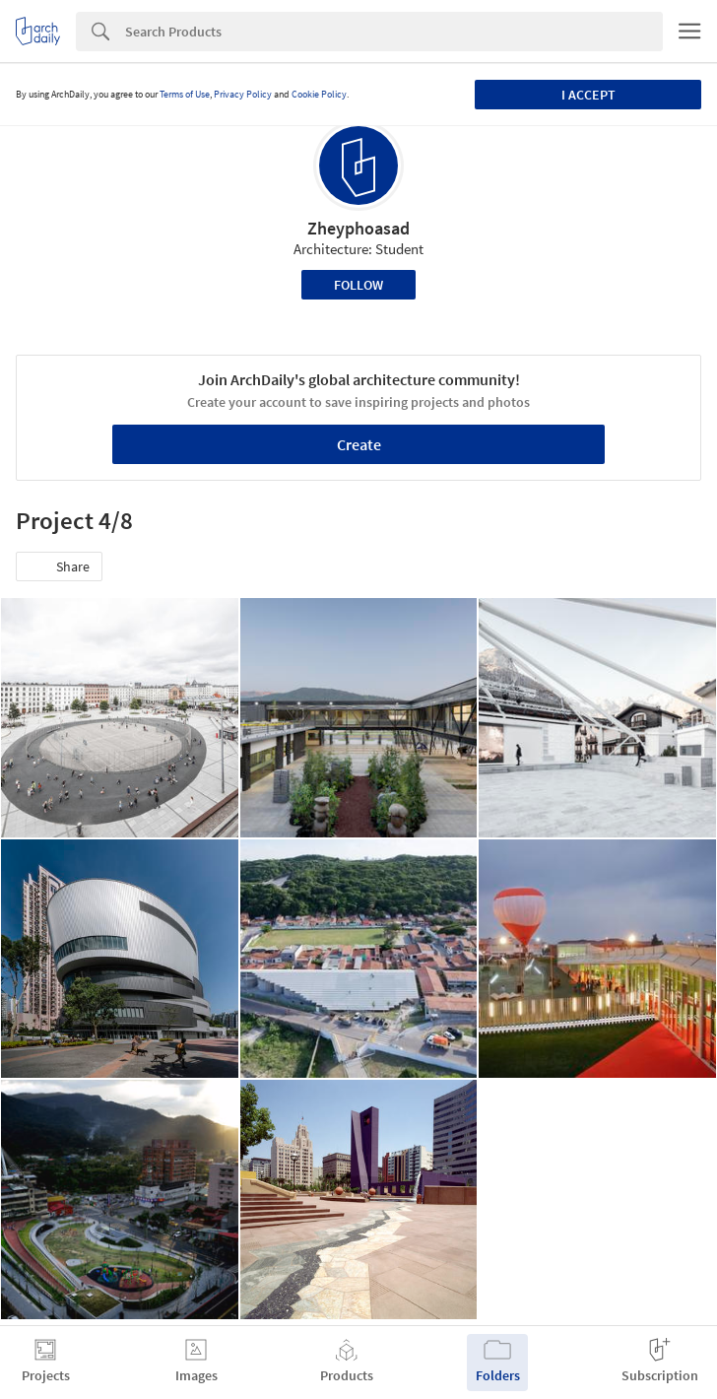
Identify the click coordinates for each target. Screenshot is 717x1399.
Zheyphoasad (358, 228)
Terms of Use (185, 94)
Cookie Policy (319, 94)
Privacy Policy (243, 94)
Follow (358, 285)
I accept (588, 94)
